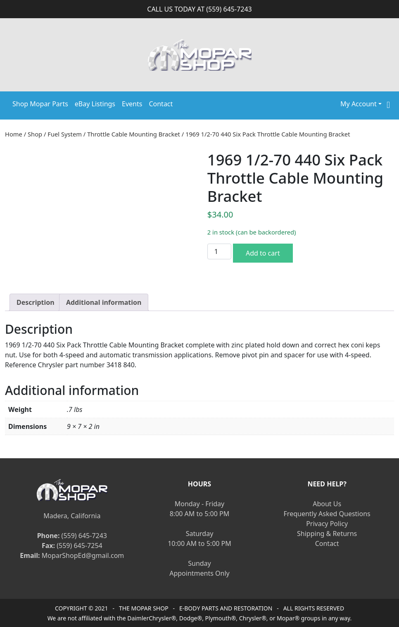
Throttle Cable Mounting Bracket (133, 134)
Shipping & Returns (327, 533)
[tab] (36, 302)
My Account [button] (358, 103)
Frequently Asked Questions (327, 513)
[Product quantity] (219, 251)
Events (132, 103)
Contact (161, 103)
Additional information (104, 302)
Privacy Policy (327, 523)
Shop (35, 134)
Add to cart (263, 253)
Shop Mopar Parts (40, 103)
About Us (327, 503)
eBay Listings (95, 103)
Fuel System (65, 134)
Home (13, 134)
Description (36, 302)
